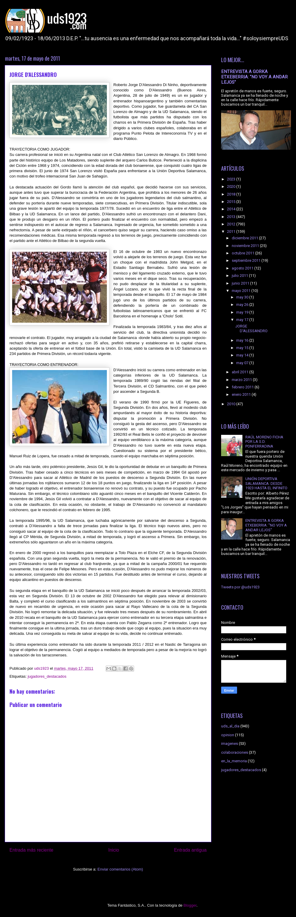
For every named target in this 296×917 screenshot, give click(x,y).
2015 (231, 201)
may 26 (242, 304)
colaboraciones (234, 752)
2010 (231, 404)
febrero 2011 (243, 387)
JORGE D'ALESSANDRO (251, 328)
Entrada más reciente (31, 850)
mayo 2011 (241, 290)
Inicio (113, 850)
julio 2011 (240, 275)
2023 (231, 179)
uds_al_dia (230, 726)
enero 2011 (242, 394)
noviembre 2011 (246, 245)
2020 (231, 186)
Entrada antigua (190, 850)
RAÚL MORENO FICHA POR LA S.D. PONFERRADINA (264, 441)
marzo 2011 (242, 379)
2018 (231, 194)
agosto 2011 (243, 268)
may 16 (242, 340)
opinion (227, 735)
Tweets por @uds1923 (240, 587)
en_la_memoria (234, 761)
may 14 (242, 355)
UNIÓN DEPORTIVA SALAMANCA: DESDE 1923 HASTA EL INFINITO (266, 483)
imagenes (229, 743)
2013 (231, 216)
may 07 (242, 363)
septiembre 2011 (246, 260)
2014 (231, 209)
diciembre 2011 (245, 238)
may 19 (242, 312)
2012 (231, 224)
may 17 (242, 319)
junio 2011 (241, 283)
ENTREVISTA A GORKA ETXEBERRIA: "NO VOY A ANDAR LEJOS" (254, 77)
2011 (231, 231)
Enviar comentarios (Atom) (120, 869)
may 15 (242, 348)
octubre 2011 (243, 253)
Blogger (190, 905)
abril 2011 (240, 372)
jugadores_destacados (47, 676)
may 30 (242, 297)
